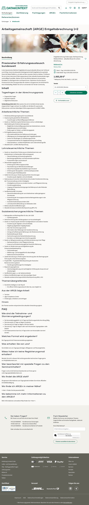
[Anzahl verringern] (56, 93)
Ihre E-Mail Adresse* (59, 426)
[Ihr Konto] (74, 7)
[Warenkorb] (82, 8)
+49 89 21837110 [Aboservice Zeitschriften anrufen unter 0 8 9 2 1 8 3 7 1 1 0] (15, 424)
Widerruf (4, 472)
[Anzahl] (59, 93)
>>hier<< (32, 401)
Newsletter (71, 472)
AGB (24, 498)
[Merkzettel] (70, 7)
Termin (56, 83)
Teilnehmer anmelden (76, 93)
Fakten (4, 478)
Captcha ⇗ (76, 437)
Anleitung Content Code (9, 461)
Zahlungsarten (6, 470)
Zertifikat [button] (5, 483)
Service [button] (4, 457)
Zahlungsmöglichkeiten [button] (40, 457)
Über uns (71, 461)
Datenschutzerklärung (51, 498)
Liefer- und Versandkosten (9, 464)
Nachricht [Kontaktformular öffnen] (30, 429)
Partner (70, 475)
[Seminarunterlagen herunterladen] (66, 7)
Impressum (18, 498)
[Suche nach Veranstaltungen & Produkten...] (44, 8)
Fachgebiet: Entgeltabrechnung (77, 2)
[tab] (7, 57)
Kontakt (70, 470)
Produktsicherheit (7, 475)
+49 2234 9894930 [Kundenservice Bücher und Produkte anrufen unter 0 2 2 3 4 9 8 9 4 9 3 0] (16, 426)
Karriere (70, 467)
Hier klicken (69, 436)
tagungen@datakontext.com (13, 373)
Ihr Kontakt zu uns (63, 100)
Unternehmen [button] (73, 457)
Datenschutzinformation (67, 498)
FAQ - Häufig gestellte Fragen (10, 467)
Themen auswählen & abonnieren (65, 441)
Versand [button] (34, 483)
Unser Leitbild (72, 464)
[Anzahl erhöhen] (62, 93)
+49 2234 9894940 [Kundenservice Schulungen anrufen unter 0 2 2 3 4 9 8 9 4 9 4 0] (16, 422)
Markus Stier (57, 67)
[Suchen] (59, 8)
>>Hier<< (4, 390)
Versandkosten (67, 503)
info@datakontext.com (10, 360)
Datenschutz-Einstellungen (35, 498)
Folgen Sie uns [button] (73, 483)
